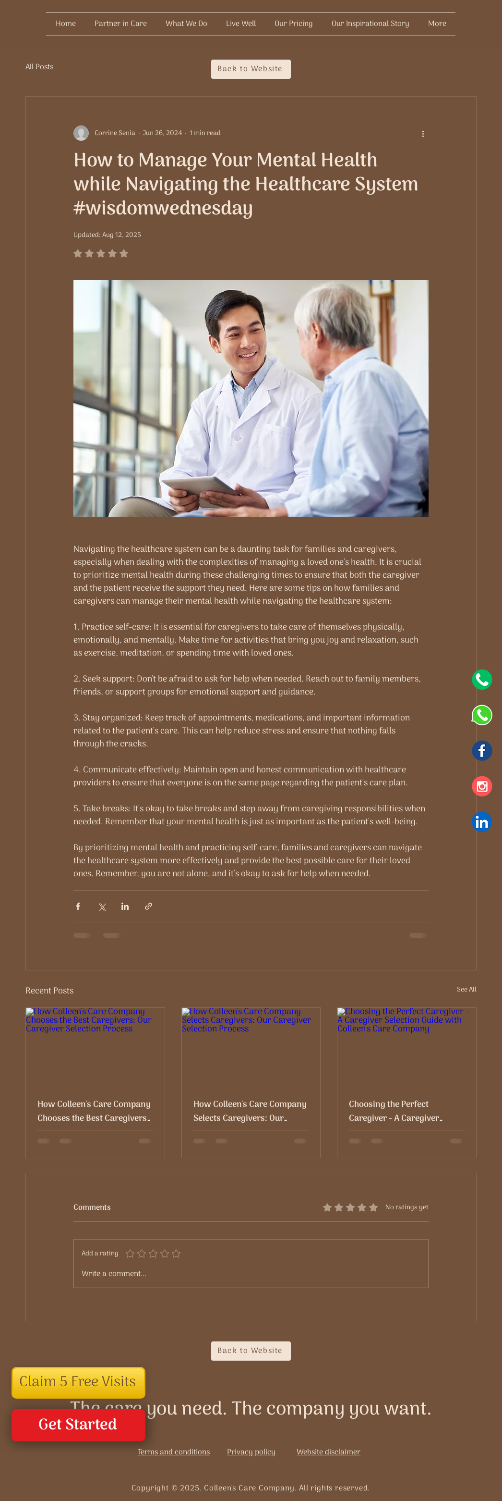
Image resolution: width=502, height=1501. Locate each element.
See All (467, 990)
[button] (78, 1383)
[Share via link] (148, 906)
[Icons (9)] (481, 821)
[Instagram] (481, 786)
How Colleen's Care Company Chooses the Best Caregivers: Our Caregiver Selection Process (94, 1112)
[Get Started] (78, 1425)
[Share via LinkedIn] (125, 906)
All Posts (39, 67)
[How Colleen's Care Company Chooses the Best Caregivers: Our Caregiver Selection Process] (95, 1047)
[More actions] (423, 133)
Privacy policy (251, 1452)
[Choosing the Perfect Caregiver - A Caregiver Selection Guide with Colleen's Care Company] (406, 1047)
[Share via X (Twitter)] (101, 906)
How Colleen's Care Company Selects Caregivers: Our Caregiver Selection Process (250, 1112)
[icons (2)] (481, 679)
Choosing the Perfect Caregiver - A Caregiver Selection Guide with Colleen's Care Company (406, 1112)
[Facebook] (481, 750)
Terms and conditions (174, 1452)
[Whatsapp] (481, 715)
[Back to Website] (251, 69)
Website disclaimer (328, 1452)
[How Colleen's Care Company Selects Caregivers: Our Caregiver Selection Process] (251, 1047)
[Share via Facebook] (78, 906)
